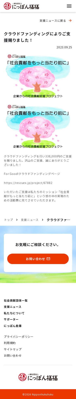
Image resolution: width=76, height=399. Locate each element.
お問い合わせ (13, 355)
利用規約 (10, 342)
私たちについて (14, 313)
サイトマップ (13, 349)
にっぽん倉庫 (13, 325)
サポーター (11, 319)
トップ (8, 220)
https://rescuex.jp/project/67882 (28, 183)
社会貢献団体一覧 (16, 300)
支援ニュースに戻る (53, 20)
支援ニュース (30, 220)
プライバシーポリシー (19, 336)
